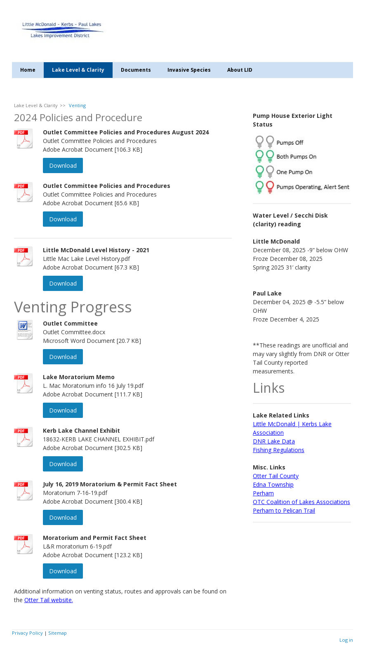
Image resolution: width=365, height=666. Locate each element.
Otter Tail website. (48, 600)
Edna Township (273, 484)
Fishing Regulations (278, 450)
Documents (136, 69)
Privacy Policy (27, 633)
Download (63, 165)
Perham (263, 493)
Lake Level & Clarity (78, 69)
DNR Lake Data (274, 441)
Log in (346, 640)
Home (27, 69)
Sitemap (57, 633)
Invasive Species (189, 69)
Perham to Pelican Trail (284, 510)
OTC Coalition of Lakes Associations (301, 502)
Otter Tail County (276, 476)
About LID (239, 69)
